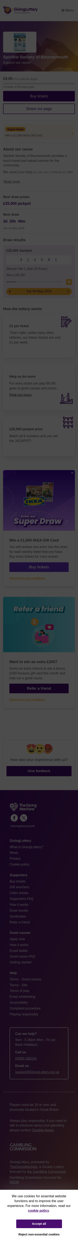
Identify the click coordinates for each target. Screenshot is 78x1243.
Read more (12, 181)
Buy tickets (39, 96)
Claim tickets (19, 893)
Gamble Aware (43, 1130)
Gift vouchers (19, 887)
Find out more (20, 395)
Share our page (39, 109)
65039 (14, 1182)
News (14, 852)
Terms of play (19, 991)
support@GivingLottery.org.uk (37, 1072)
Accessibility (19, 1002)
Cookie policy (19, 864)
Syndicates (18, 916)
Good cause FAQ (22, 956)
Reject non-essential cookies (39, 1234)
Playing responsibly (24, 1014)
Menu (68, 10)
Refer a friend (39, 688)
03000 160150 (25, 1058)
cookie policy (38, 1210)
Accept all (39, 1223)
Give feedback (39, 771)
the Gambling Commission (46, 1171)
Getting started (20, 962)
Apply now (17, 939)
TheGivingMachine (23, 1167)
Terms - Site (18, 985)
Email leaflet (19, 951)
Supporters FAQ (21, 899)
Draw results (19, 910)
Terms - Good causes (25, 979)
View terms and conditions (27, 578)
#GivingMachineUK (23, 826)
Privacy (15, 858)
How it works (19, 904)
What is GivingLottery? (26, 847)
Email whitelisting (22, 996)
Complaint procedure (25, 1008)
